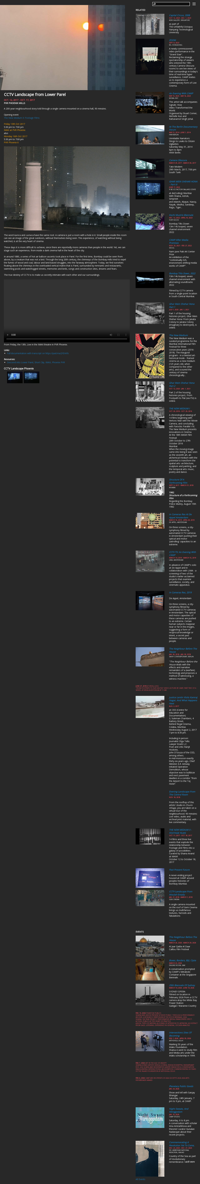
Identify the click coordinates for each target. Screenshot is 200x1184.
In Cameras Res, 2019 (180, 592)
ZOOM (172, 40)
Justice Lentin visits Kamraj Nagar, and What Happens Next (183, 700)
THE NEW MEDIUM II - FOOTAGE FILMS (180, 831)
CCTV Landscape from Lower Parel (35, 94)
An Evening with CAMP (181, 93)
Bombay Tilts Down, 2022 (182, 273)
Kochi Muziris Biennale (181, 215)
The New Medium (178, 335)
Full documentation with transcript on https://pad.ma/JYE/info (38, 353)
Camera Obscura (178, 160)
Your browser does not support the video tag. (67, 310)
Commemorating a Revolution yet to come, (181, 1144)
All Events (140, 1179)
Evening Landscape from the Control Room (182, 793)
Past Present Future (179, 869)
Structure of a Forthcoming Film (178, 481)
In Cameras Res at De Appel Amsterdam (180, 516)
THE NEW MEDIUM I (179, 408)
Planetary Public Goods (181, 1086)
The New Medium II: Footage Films (22, 117)
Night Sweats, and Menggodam (178, 1110)
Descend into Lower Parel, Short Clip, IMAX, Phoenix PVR (36, 362)
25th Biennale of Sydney (182, 985)
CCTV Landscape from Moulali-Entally (180, 893)
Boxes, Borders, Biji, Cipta (182, 960)
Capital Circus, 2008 (179, 15)
